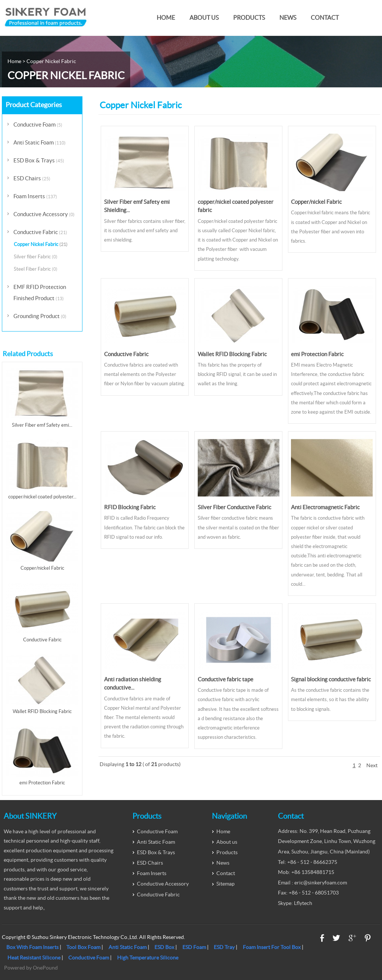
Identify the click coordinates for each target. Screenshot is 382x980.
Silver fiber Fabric (35, 256)
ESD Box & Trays (38, 160)
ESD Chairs (31, 178)
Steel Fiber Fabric (35, 269)
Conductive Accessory (44, 214)
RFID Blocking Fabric (130, 507)
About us (204, 18)
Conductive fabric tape (225, 679)
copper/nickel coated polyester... (42, 497)
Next (372, 765)
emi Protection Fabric (317, 354)
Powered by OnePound (31, 968)
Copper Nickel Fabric (41, 244)
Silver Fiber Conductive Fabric (234, 507)
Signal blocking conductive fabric (331, 679)
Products (249, 18)
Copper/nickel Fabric (316, 202)
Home (166, 18)
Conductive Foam (37, 124)
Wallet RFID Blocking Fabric (232, 354)
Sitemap (225, 884)
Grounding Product (39, 316)
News (287, 18)
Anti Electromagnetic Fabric (325, 507)
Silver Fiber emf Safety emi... (42, 425)
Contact (325, 18)
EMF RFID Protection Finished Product (39, 292)
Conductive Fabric (126, 354)
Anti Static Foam (39, 142)
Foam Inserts (35, 196)
